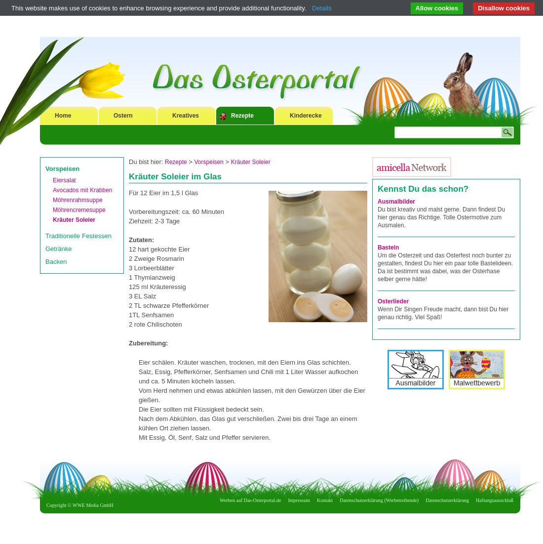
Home (63, 115)
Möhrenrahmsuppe (78, 200)
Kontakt (325, 500)
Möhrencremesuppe (79, 210)
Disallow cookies (504, 8)
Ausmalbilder (396, 201)
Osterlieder (393, 301)
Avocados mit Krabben (83, 190)
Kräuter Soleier (74, 219)
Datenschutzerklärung (447, 500)
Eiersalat (64, 180)
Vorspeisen (62, 168)
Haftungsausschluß (494, 500)
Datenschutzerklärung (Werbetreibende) (379, 500)
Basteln (388, 247)
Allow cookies (437, 8)
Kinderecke (306, 115)
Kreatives (185, 115)
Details (322, 8)
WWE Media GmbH (93, 505)
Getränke (58, 248)
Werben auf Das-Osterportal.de (250, 500)
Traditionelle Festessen (78, 236)
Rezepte (242, 115)
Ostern (123, 115)
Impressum (299, 500)
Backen (56, 261)
